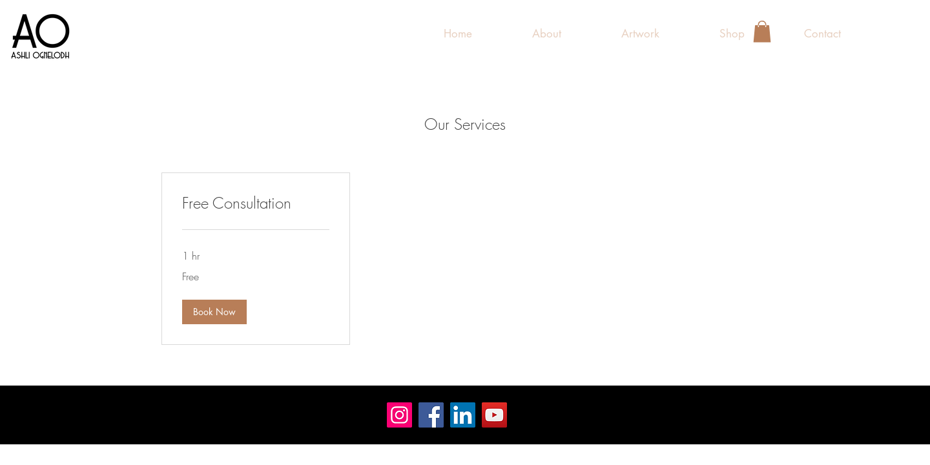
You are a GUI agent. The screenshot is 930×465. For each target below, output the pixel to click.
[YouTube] (494, 415)
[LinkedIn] (462, 415)
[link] (255, 203)
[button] (640, 33)
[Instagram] (399, 415)
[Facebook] (431, 415)
